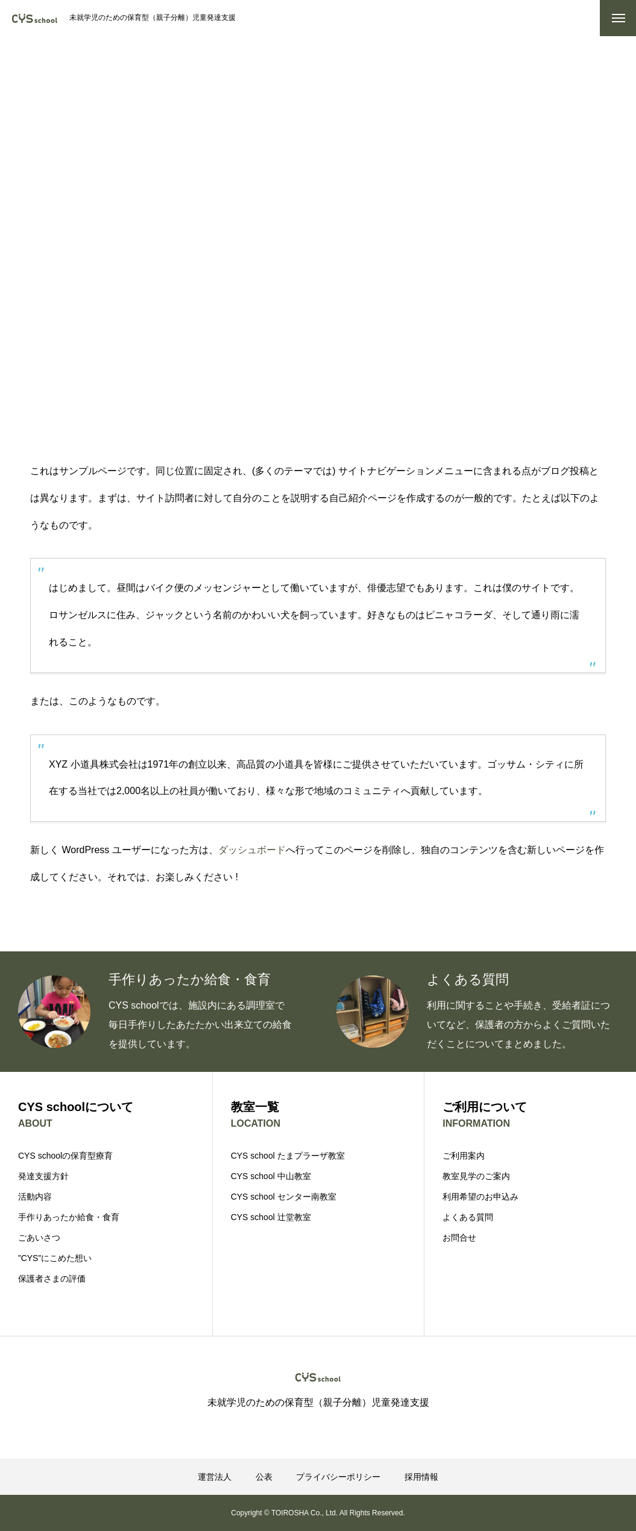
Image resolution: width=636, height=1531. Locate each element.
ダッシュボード (252, 850)
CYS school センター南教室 (283, 1196)
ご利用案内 (463, 1155)
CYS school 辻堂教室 (271, 1217)
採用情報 (421, 1477)
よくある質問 (467, 1217)
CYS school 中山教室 (271, 1176)
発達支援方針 (43, 1176)
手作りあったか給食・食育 (68, 1217)
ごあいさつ (39, 1237)
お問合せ (459, 1237)
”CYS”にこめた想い (55, 1258)
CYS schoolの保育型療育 (65, 1155)
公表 (264, 1477)
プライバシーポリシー (338, 1477)
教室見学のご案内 (476, 1176)
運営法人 (214, 1477)
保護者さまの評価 (52, 1278)
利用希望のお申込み (480, 1196)
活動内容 (35, 1196)
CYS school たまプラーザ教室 (288, 1155)
